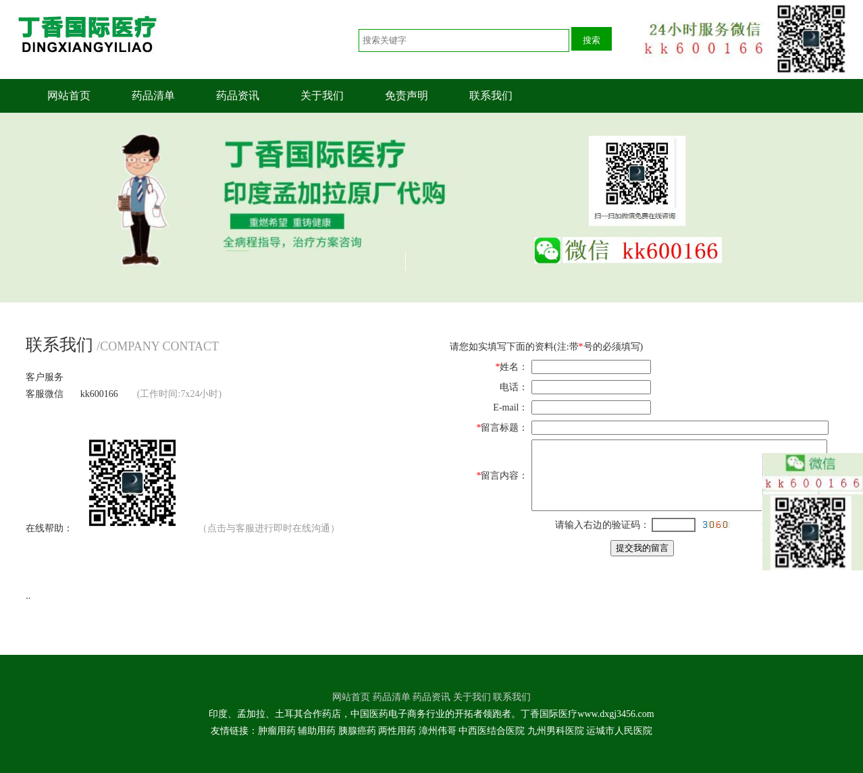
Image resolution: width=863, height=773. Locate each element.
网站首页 (68, 95)
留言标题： (504, 428)
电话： (514, 387)
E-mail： (510, 407)
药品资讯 (237, 95)
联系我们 (491, 95)
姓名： (514, 367)
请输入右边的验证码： (602, 525)
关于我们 (322, 95)
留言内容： (504, 476)
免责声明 (406, 95)
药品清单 (153, 95)
